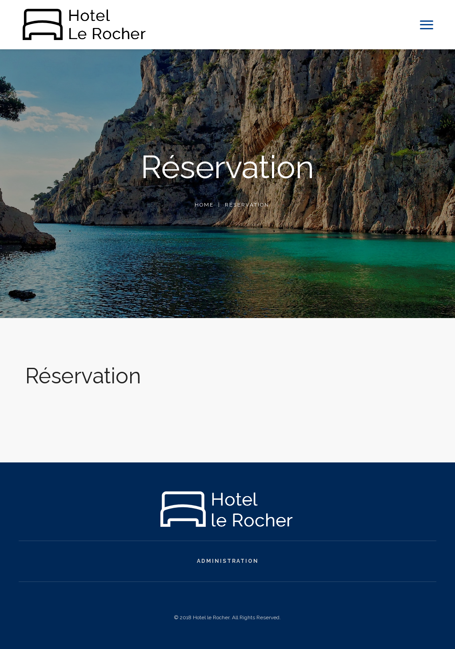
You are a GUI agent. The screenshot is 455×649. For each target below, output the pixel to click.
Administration (228, 561)
